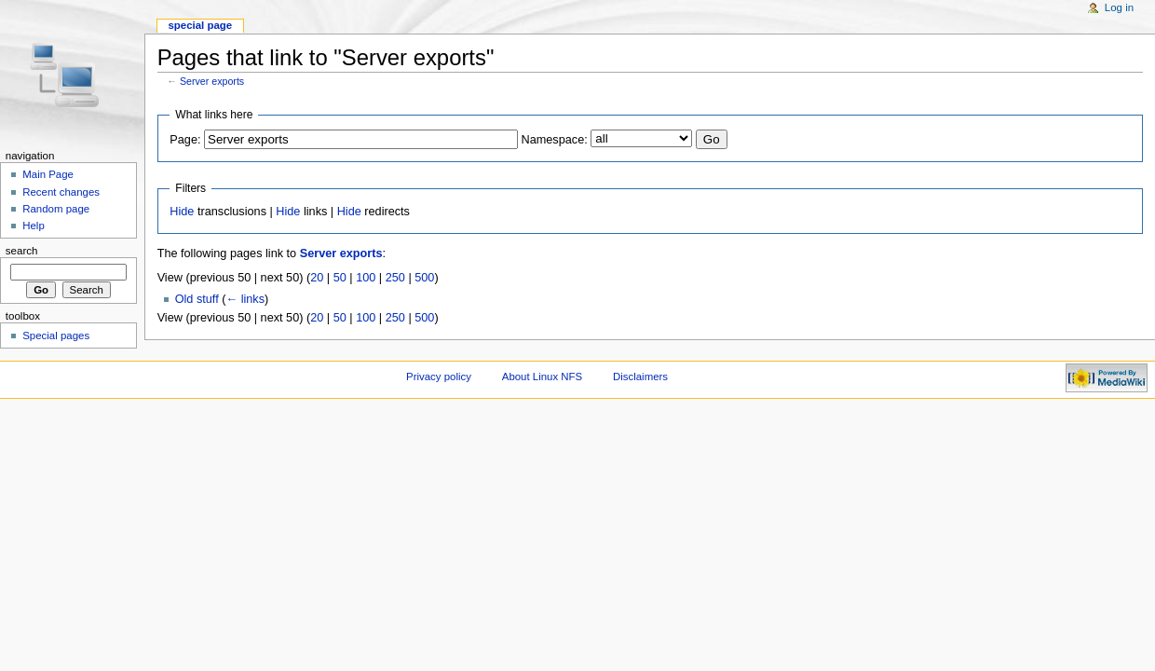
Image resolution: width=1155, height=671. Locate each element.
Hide (182, 211)
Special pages (55, 335)
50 (339, 277)
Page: (185, 139)
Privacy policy (438, 376)
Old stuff (197, 299)
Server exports (212, 81)
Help (33, 225)
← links (245, 299)
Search (22, 250)
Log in (1119, 7)
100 (365, 277)
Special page (200, 25)
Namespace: (555, 139)
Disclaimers (640, 376)
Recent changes (61, 192)
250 (395, 277)
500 (424, 277)
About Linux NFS (542, 376)
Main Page (48, 174)
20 (316, 277)
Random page (55, 208)
